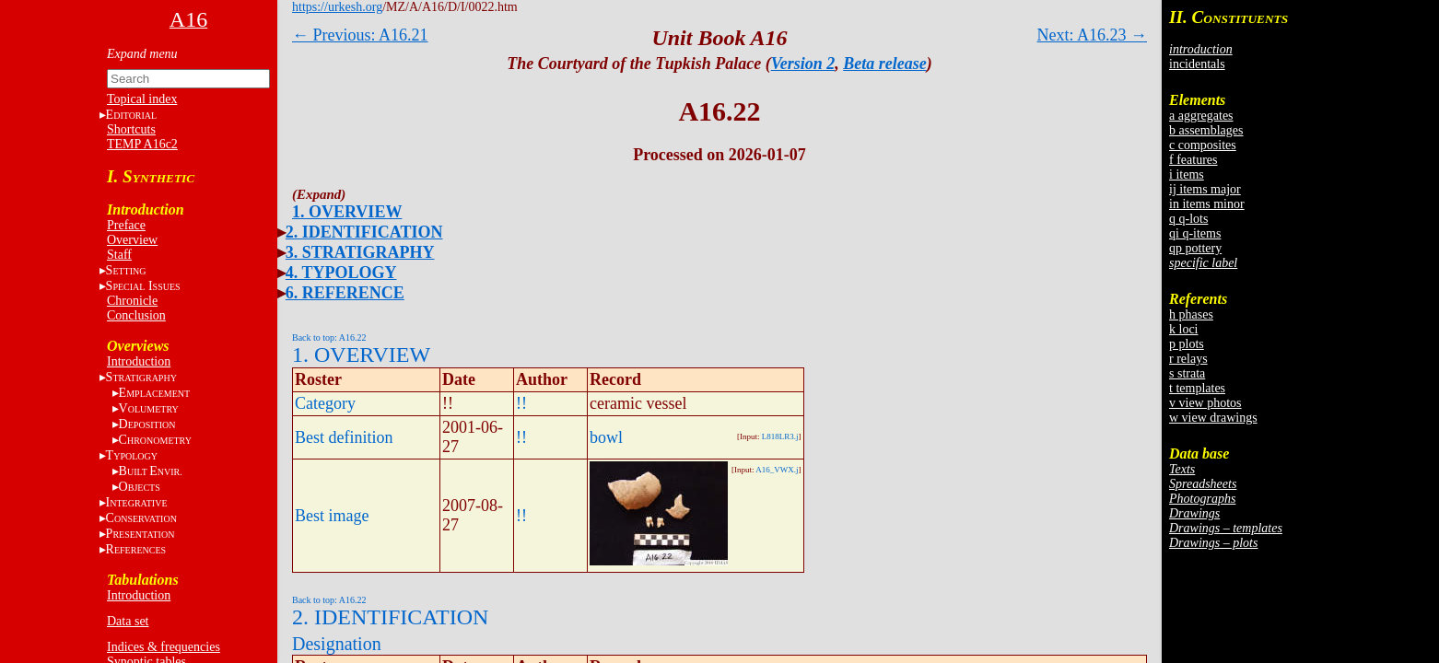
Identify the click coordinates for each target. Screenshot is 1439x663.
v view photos (1205, 403)
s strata (1187, 373)
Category (325, 403)
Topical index (142, 99)
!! (521, 403)
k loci (1184, 329)
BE (150, 471)
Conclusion (136, 315)
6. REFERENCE (345, 293)
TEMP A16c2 (142, 144)
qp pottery (1195, 248)
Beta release (884, 63)
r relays (1188, 359)
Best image (332, 515)
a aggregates (1201, 115)
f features (1193, 160)
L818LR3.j (780, 436)
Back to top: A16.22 (329, 337)
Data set (127, 621)
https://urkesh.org (337, 7)
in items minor (1207, 204)
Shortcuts (131, 129)
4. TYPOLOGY (341, 272)
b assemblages (1206, 130)
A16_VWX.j (776, 469)
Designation (336, 644)
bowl (606, 437)
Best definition (344, 437)
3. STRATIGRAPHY (360, 252)
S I (143, 286)
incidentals (1197, 64)
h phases (1191, 314)
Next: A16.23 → (1092, 35)
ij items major (1205, 189)
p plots (1186, 344)
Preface (126, 225)
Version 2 (803, 63)
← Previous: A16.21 (360, 35)
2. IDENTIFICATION (364, 232)
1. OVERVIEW (347, 212)
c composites (1202, 145)
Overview (132, 240)
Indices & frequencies (163, 647)
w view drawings (1213, 418)
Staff (119, 255)
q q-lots (1188, 219)
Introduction (138, 361)
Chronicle (132, 301)
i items (1186, 174)
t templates (1197, 388)
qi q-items (1195, 233)
